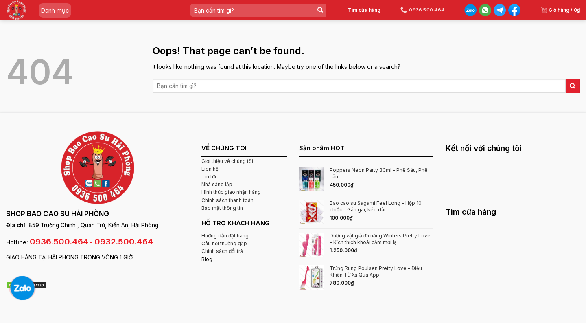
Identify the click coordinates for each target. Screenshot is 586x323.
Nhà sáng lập (216, 184)
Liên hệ (210, 169)
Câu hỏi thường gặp (224, 243)
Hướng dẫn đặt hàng (225, 236)
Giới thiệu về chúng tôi (227, 161)
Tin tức (209, 177)
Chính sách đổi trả (222, 251)
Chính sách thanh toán (227, 200)
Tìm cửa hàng (364, 10)
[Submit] (320, 10)
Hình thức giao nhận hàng (231, 192)
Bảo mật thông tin (222, 208)
